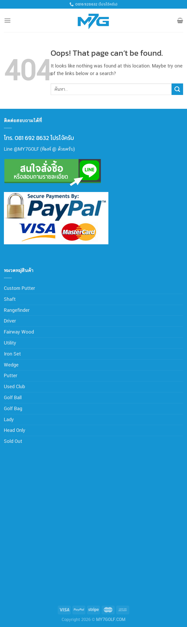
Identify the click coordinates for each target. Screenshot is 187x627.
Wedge (11, 365)
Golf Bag (13, 408)
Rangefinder (17, 310)
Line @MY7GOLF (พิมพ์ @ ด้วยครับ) (39, 149)
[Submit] (177, 89)
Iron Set (12, 354)
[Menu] (7, 20)
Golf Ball (13, 397)
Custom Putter (19, 288)
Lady (9, 419)
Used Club (14, 386)
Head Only (14, 430)
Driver (10, 321)
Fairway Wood (19, 332)
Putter (10, 375)
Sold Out (13, 441)
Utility (10, 343)
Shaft (10, 299)
